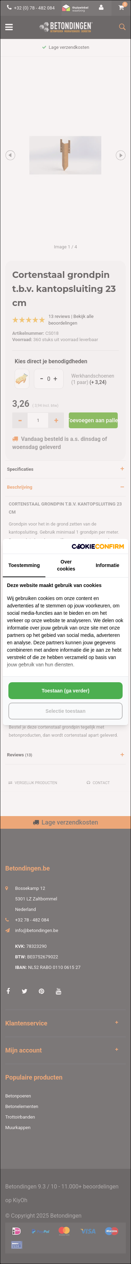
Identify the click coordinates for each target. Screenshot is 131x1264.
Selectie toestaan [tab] (65, 711)
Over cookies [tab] (66, 565)
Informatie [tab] (107, 565)
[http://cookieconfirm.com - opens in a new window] (98, 546)
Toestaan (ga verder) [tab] (65, 690)
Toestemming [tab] (24, 565)
